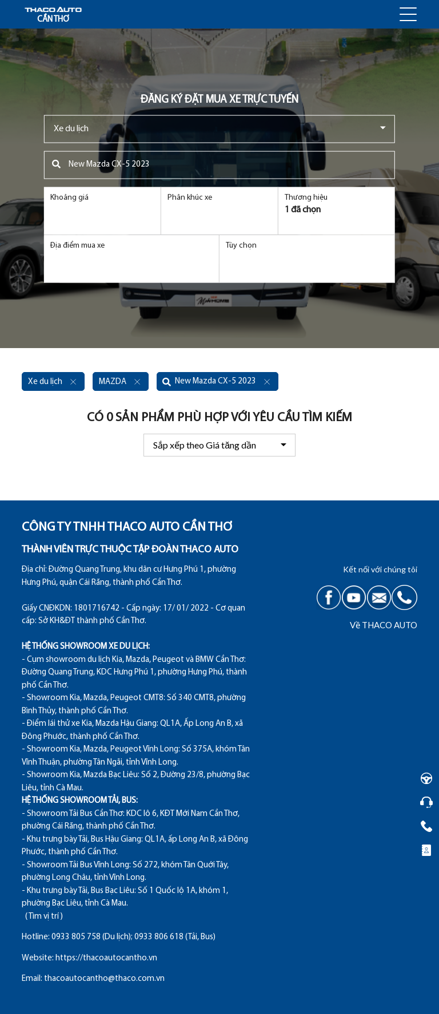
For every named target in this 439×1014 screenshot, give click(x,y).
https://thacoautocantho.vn (106, 958)
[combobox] (219, 129)
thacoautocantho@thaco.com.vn (104, 979)
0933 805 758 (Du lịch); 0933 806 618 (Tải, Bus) (133, 937)
